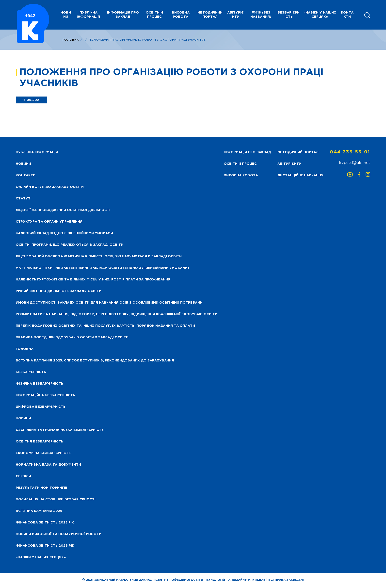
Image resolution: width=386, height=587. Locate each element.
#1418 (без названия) (260, 14)
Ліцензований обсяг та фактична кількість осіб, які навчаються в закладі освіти (99, 256)
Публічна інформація (88, 14)
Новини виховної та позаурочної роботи (58, 534)
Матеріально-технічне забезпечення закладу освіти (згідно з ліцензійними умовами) (102, 268)
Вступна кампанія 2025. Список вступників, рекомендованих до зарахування (95, 360)
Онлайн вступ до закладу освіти (50, 187)
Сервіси (23, 476)
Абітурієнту (235, 14)
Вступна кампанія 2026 (39, 511)
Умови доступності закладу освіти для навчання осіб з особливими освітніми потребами (109, 302)
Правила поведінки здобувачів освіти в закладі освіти (72, 337)
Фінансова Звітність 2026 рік (45, 545)
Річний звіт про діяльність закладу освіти (58, 291)
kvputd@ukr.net (354, 163)
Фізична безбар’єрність (39, 383)
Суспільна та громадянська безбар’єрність (60, 430)
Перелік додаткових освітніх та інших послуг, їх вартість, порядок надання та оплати (105, 326)
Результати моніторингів (41, 488)
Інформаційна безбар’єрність (45, 395)
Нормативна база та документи (48, 464)
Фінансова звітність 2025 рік (45, 522)
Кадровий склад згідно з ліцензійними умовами (64, 233)
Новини (23, 418)
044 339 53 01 (350, 152)
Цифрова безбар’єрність (40, 407)
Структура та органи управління (49, 221)
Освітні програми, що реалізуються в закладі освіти (69, 245)
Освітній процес (154, 14)
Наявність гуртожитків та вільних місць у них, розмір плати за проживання (93, 279)
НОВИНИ (66, 14)
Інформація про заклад (123, 14)
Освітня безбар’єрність (39, 441)
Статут (23, 198)
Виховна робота (181, 14)
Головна (71, 39)
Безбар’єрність (288, 14)
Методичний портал (210, 14)
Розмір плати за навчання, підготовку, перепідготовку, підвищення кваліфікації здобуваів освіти (116, 314)
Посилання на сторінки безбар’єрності (56, 499)
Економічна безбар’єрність (43, 453)
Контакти (347, 14)
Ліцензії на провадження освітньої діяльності (63, 210)
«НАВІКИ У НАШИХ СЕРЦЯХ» (320, 14)
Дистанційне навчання (300, 175)
